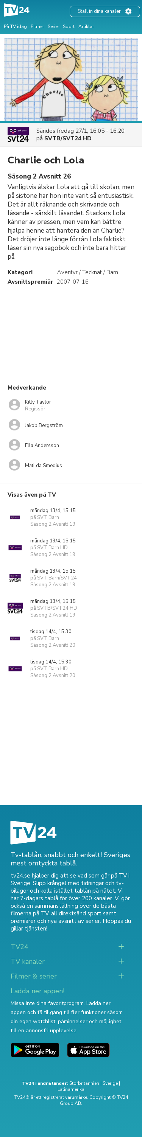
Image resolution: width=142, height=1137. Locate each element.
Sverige (110, 1083)
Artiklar (86, 26)
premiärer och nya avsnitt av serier (55, 921)
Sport (69, 26)
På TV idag (15, 26)
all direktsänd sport (76, 913)
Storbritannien (84, 1083)
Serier (53, 26)
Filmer (37, 26)
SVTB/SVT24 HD (68, 138)
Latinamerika (71, 1089)
